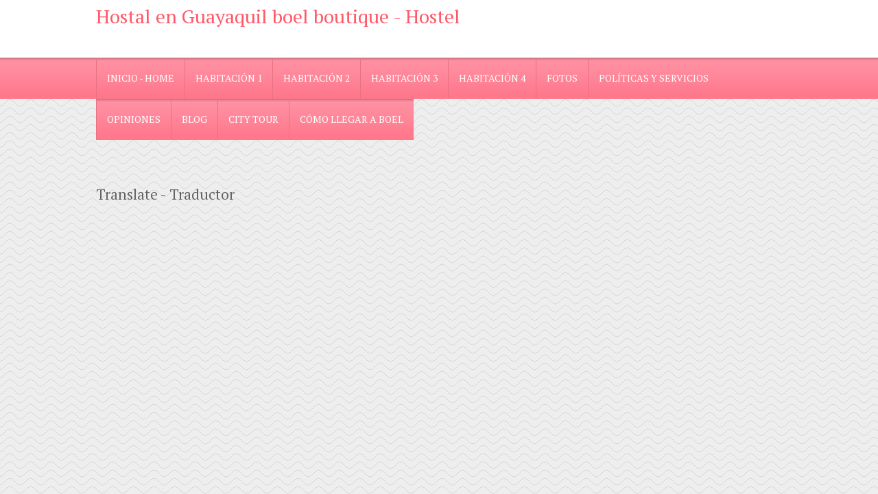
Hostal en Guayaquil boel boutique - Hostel (278, 16)
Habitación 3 (404, 77)
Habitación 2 (316, 77)
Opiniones (134, 119)
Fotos (562, 77)
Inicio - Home (140, 77)
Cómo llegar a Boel (351, 119)
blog (194, 119)
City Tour (253, 119)
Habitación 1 (228, 77)
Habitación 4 (492, 77)
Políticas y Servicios (654, 77)
